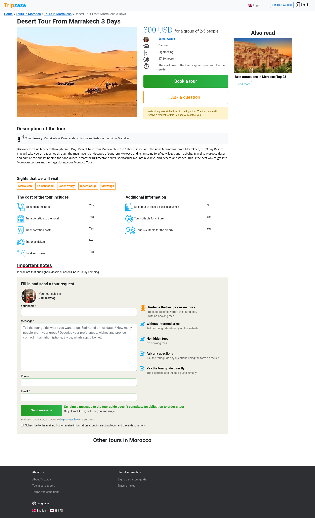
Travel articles (126, 485)
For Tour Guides (282, 4)
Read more (243, 84)
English (256, 5)
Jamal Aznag (167, 38)
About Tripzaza (41, 479)
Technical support (43, 485)
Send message (41, 410)
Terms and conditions (45, 492)
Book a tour (185, 81)
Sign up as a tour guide (132, 479)
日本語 (58, 510)
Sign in (302, 4)
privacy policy (70, 419)
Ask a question (185, 97)
